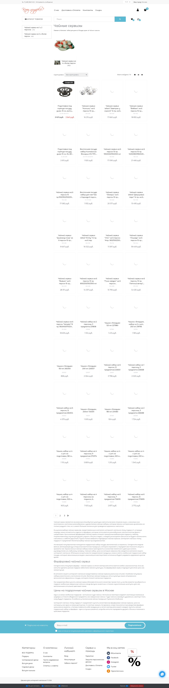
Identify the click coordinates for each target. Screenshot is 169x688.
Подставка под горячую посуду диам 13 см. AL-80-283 (64, 151)
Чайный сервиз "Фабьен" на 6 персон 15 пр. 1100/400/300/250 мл (136, 108)
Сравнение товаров (50, 686)
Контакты (88, 10)
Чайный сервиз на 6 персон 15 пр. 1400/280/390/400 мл (136, 151)
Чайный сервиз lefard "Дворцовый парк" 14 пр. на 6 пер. (136, 194)
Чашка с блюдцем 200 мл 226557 (88, 367)
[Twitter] (108, 666)
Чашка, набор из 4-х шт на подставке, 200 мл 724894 (136, 453)
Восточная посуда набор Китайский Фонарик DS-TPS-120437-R (88, 151)
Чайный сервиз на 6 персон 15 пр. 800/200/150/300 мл (88, 281)
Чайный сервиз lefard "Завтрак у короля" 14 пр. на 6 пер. (112, 108)
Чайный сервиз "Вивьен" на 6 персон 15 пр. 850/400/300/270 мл (64, 281)
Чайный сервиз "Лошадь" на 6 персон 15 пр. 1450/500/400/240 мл (136, 238)
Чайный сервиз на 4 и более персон (69, 62)
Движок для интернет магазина (33, 680)
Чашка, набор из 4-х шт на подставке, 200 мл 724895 (112, 453)
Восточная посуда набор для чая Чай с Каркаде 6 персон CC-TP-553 (88, 194)
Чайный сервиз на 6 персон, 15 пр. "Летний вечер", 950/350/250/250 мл (136, 281)
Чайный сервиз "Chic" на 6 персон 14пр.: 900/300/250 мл (112, 238)
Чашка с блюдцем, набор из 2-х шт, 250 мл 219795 (136, 324)
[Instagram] (108, 662)
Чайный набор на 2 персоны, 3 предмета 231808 (88, 324)
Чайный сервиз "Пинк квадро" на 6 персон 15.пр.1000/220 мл (112, 281)
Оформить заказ (136, 686)
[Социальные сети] (162, 674)
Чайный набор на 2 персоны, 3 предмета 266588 (136, 410)
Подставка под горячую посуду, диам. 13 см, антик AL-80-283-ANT (65, 108)
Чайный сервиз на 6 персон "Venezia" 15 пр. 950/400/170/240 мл (64, 324)
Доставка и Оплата (71, 10)
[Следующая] (68, 516)
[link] (135, 74)
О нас (56, 10)
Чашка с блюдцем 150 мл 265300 (64, 367)
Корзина (122, 686)
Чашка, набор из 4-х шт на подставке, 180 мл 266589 (64, 453)
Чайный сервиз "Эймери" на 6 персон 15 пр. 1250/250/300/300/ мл (112, 194)
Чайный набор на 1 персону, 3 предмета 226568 (136, 367)
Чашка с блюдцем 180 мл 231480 (112, 410)
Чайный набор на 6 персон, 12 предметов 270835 (136, 496)
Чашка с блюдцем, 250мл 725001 (88, 410)
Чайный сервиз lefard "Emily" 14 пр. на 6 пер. (88, 237)
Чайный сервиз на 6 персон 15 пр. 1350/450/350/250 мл (112, 151)
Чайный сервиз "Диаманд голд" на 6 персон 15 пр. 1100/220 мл (64, 238)
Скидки (98, 10)
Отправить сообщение (44, 2)
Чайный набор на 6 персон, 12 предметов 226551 (112, 367)
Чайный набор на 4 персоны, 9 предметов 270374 (88, 453)
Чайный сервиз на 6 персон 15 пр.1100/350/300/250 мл (64, 194)
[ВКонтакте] (108, 653)
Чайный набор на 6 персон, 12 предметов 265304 (64, 410)
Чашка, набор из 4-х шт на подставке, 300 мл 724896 (64, 497)
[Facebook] (108, 657)
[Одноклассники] (108, 671)
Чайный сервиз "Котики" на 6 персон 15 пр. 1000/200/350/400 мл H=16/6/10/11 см (88, 108)
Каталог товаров (35, 19)
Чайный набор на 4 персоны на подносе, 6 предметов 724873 (88, 497)
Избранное (64, 686)
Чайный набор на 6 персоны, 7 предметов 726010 (112, 496)
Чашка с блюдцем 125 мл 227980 (112, 324)
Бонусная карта (134, 656)
